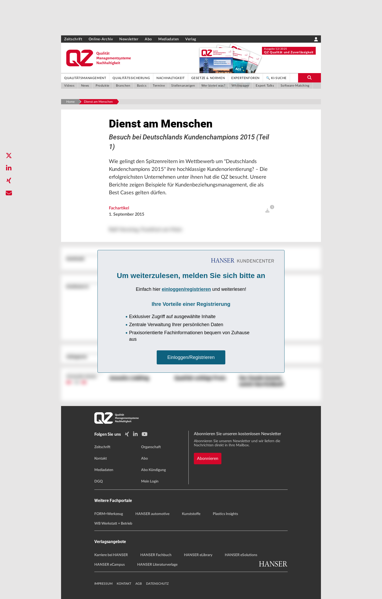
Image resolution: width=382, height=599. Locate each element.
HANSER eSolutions (241, 555)
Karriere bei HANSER (111, 555)
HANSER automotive (152, 514)
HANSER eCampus (109, 564)
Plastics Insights (225, 514)
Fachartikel (119, 208)
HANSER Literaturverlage (157, 564)
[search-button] (309, 77)
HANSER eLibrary (198, 555)
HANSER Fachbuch (156, 555)
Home (70, 101)
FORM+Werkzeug (108, 514)
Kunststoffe (191, 514)
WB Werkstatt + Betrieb (113, 523)
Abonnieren (207, 458)
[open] (267, 210)
